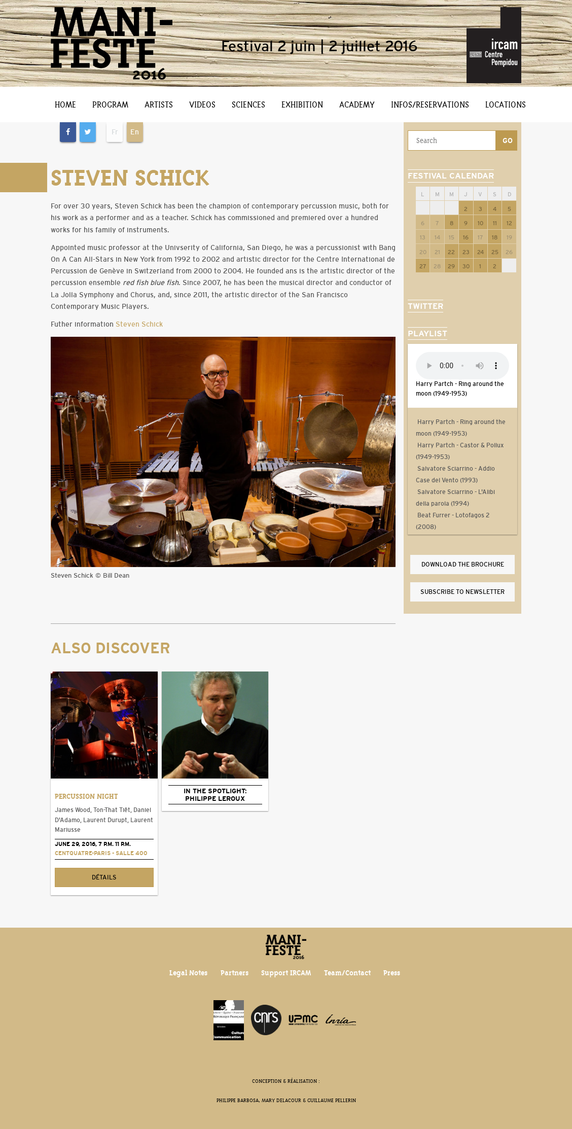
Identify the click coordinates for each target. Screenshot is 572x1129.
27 (422, 266)
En (134, 132)
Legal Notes (188, 972)
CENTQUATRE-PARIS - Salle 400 (101, 853)
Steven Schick (139, 324)
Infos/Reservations (430, 104)
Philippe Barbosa (238, 1100)
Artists (159, 104)
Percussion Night (86, 796)
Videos (202, 104)
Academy (357, 104)
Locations (505, 104)
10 (480, 223)
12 (509, 223)
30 (466, 266)
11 (495, 223)
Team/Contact (347, 972)
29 (451, 266)
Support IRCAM (286, 972)
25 (494, 252)
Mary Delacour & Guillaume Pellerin (309, 1100)
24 (480, 252)
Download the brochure (462, 564)
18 (494, 237)
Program (110, 104)
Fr (115, 132)
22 (451, 252)
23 (466, 252)
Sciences (248, 104)
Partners (234, 972)
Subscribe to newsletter (462, 591)
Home (65, 104)
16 (466, 237)
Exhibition (302, 104)
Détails (104, 877)
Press (391, 972)
